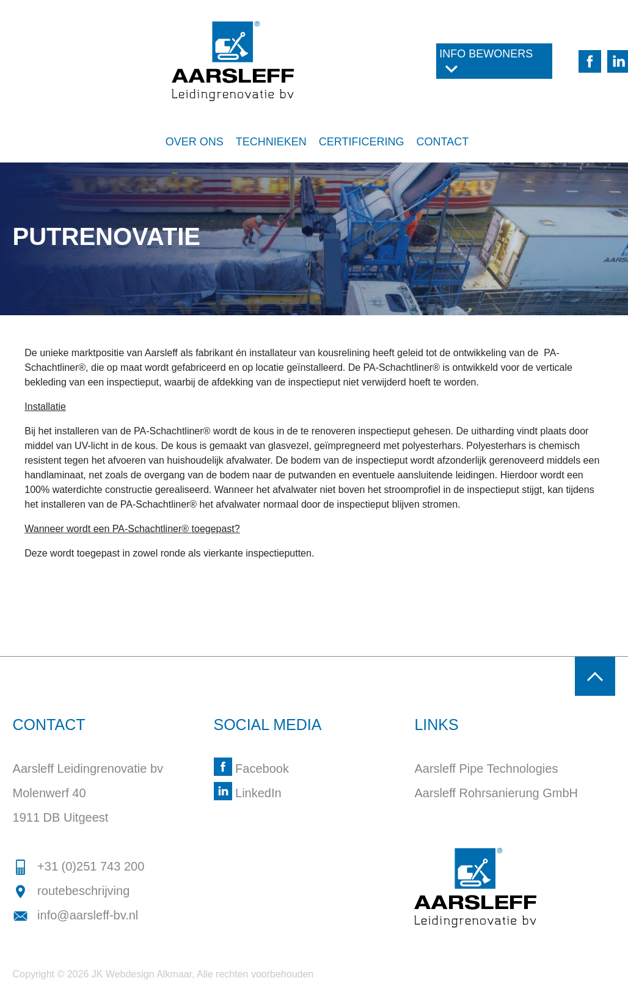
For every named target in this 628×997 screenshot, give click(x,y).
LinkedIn (248, 793)
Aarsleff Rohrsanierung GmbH (496, 793)
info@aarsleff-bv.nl (76, 915)
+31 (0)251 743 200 (79, 866)
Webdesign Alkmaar (149, 974)
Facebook (251, 768)
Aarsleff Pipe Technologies (486, 768)
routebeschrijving (71, 890)
